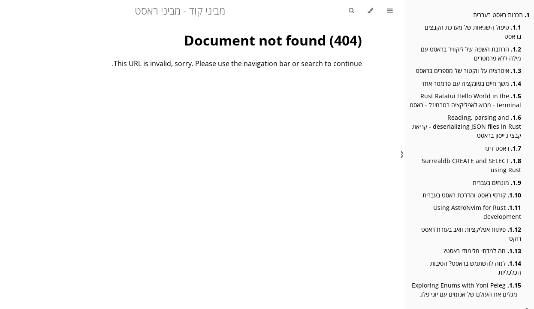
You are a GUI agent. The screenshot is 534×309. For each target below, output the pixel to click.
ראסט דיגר (502, 148)
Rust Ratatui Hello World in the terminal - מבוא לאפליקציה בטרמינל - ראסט (465, 100)
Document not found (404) (273, 40)
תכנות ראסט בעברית (501, 15)
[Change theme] (370, 10)
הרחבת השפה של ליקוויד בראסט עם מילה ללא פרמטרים (471, 53)
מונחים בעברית (497, 183)
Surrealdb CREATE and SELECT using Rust (471, 165)
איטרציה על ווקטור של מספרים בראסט (468, 71)
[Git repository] (9, 4)
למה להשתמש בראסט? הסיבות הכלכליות (475, 267)
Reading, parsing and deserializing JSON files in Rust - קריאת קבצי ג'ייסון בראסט (466, 126)
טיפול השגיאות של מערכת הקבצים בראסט (473, 31)
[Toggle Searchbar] (351, 10)
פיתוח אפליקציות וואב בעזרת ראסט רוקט (471, 233)
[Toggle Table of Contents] (390, 10)
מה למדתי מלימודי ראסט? (482, 251)
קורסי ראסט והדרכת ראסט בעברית (471, 195)
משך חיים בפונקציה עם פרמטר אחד (471, 83)
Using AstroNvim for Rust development (477, 212)
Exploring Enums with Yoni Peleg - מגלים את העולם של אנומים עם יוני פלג (466, 289)
